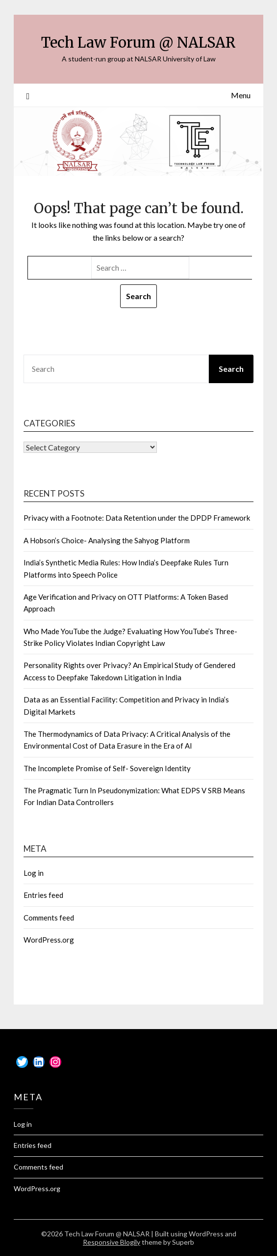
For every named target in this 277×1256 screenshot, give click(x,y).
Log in (34, 872)
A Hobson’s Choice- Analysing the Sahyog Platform (107, 540)
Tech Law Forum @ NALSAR (138, 42)
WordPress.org (49, 939)
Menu (241, 95)
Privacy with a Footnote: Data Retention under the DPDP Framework (137, 517)
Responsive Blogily (111, 1242)
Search (231, 368)
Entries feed (43, 895)
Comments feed (49, 917)
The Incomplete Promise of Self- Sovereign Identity (107, 768)
